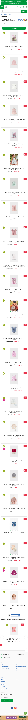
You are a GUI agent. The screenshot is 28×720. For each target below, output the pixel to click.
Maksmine (17, 664)
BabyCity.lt (3, 679)
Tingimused (17, 670)
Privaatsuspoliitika (18, 676)
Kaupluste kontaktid (5, 666)
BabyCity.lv (3, 681)
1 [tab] (10, 165)
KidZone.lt (3, 676)
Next (25, 637)
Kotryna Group (4, 688)
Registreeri (7, 700)
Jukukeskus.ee (4, 682)
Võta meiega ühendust (19, 671)
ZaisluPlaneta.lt (4, 684)
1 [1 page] (9, 615)
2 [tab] (12, 165)
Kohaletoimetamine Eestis (20, 666)
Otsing (23, 11)
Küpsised (17, 680)
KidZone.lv (3, 677)
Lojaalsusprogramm (5, 668)
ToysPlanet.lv (3, 686)
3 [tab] (15, 165)
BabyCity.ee (3, 689)
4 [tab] (17, 165)
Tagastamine (17, 668)
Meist (2, 664)
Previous (2, 637)
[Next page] (18, 615)
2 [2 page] (11, 615)
